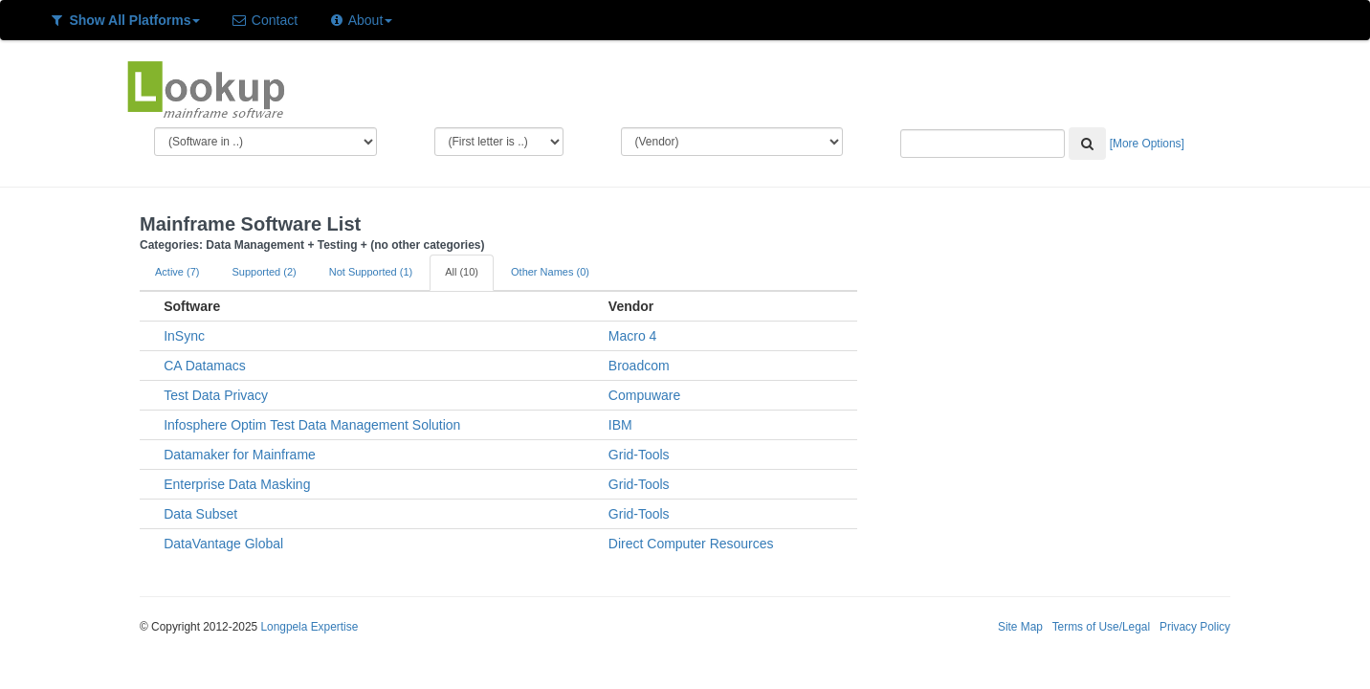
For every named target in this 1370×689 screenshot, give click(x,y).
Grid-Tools (639, 454)
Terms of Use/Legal (1101, 626)
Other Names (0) (550, 272)
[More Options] (1147, 143)
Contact (264, 20)
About (360, 20)
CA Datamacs (205, 365)
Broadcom (639, 365)
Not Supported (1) (370, 272)
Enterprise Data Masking (237, 484)
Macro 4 (632, 336)
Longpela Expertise (309, 626)
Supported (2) (264, 272)
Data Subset (200, 514)
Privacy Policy (1195, 626)
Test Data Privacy (216, 395)
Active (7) (177, 272)
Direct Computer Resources (691, 543)
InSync (184, 336)
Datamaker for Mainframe (240, 454)
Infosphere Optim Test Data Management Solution (312, 425)
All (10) (461, 272)
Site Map (1020, 626)
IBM (620, 425)
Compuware (644, 395)
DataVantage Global (223, 543)
